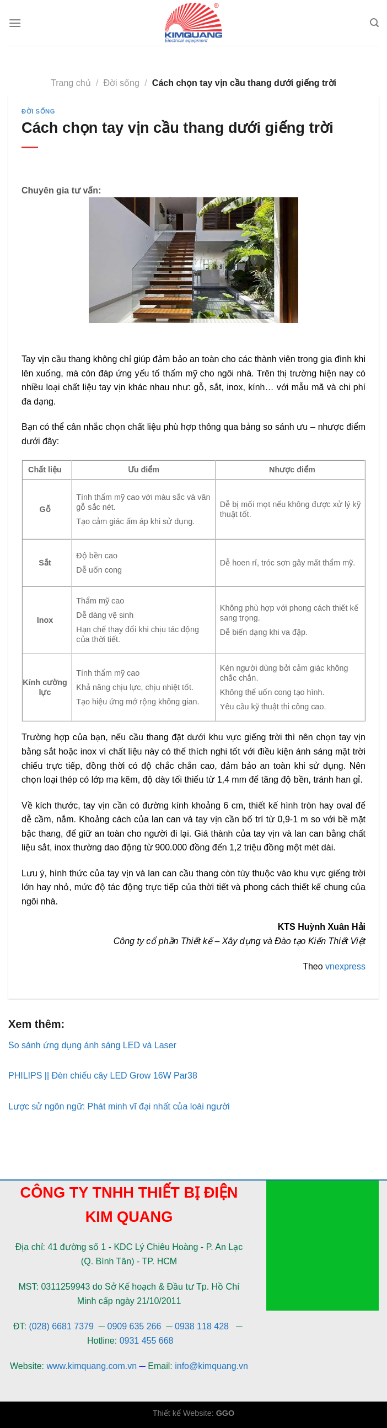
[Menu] (15, 22)
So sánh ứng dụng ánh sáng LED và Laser (92, 1045)
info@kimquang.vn (211, 1366)
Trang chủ (71, 83)
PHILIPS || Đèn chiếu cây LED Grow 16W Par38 (102, 1075)
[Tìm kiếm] (374, 23)
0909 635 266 (135, 1326)
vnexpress (345, 966)
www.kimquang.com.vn (91, 1366)
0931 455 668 (147, 1340)
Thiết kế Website (182, 1413)
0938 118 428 (202, 1326)
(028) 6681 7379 (62, 1326)
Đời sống (121, 83)
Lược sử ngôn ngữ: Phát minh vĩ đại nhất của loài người (119, 1106)
